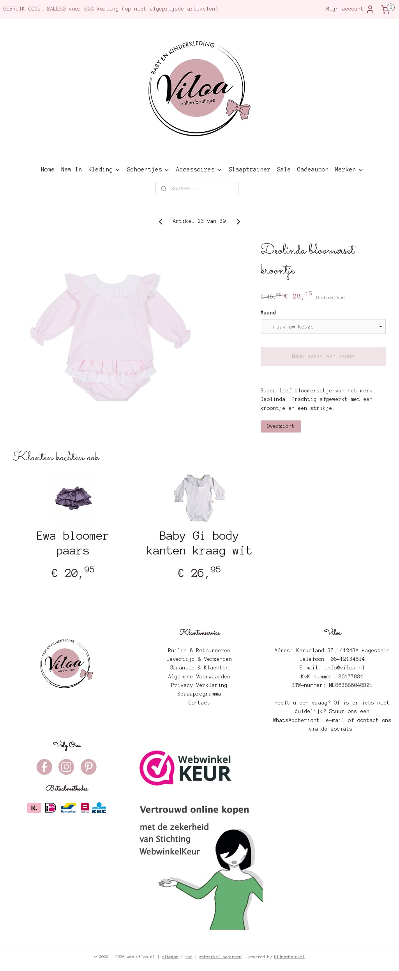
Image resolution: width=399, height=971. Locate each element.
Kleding (104, 169)
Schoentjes (148, 169)
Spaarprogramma (199, 694)
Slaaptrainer (250, 169)
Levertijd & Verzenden (199, 659)
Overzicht (281, 426)
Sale (284, 169)
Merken (349, 169)
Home (48, 169)
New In (71, 169)
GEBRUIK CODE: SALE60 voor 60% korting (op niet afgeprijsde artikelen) (111, 9)
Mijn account (351, 9)
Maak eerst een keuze (323, 356)
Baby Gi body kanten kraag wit (199, 543)
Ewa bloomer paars (73, 543)
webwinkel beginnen (221, 957)
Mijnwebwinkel (289, 957)
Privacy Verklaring (199, 685)
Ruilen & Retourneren (199, 650)
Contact (199, 703)
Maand (268, 313)
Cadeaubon (313, 169)
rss (188, 957)
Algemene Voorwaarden (199, 677)
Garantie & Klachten (199, 668)
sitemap (170, 957)
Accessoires (199, 169)
